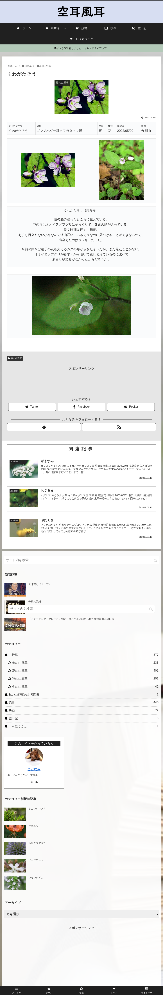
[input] (81, 560)
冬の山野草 (85, 686)
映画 (84, 710)
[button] (155, 560)
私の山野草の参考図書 (84, 695)
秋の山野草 (85, 679)
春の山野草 (85, 663)
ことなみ (34, 769)
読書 (84, 702)
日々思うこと (84, 726)
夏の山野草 (16, 358)
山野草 (84, 655)
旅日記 (84, 718)
